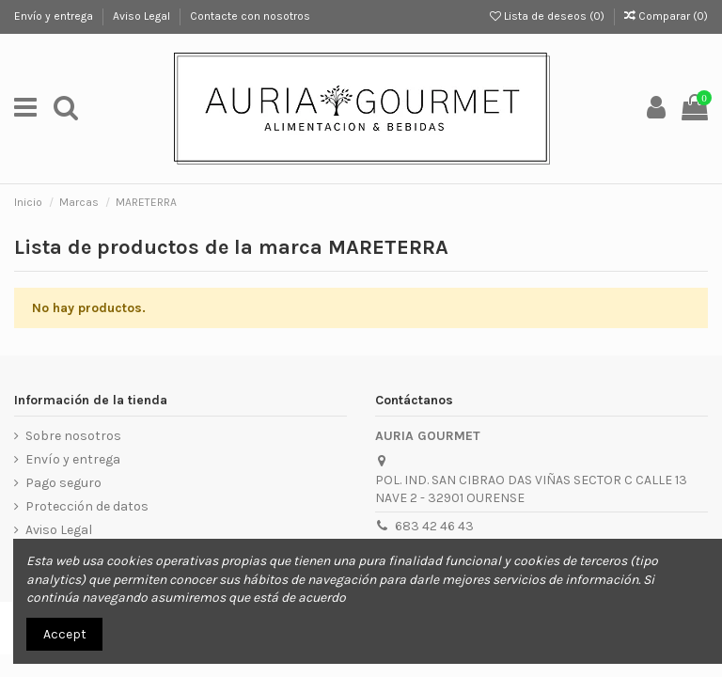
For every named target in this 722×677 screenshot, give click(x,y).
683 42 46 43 (434, 526)
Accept (64, 634)
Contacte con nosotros (250, 16)
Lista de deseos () (548, 16)
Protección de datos (87, 506)
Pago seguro (63, 483)
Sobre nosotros (73, 436)
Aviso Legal (143, 16)
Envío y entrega (55, 16)
